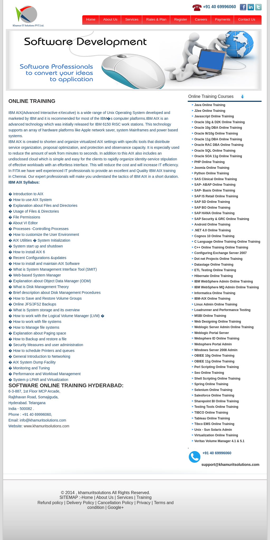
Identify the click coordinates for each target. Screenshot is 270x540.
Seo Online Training (209, 373)
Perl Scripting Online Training (216, 367)
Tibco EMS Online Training (214, 424)
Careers (201, 19)
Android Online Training (212, 224)
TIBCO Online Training (211, 412)
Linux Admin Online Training (215, 304)
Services (131, 19)
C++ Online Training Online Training (221, 247)
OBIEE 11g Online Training (214, 361)
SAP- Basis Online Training (214, 190)
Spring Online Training (211, 384)
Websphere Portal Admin (213, 344)
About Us (110, 19)
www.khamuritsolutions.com (46, 426)
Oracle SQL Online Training (214, 150)
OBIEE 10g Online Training (214, 355)
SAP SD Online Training (212, 202)
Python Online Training (211, 173)
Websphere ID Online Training (216, 338)
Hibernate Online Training (213, 276)
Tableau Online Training (212, 418)
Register (180, 19)
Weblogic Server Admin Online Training (224, 327)
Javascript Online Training (214, 116)
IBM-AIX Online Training (212, 298)
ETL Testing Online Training (215, 270)
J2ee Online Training (209, 111)
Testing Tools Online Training (216, 407)
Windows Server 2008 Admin (216, 350)
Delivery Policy (80, 502)
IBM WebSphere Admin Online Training (223, 281)
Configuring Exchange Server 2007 (220, 253)
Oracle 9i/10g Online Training (216, 133)
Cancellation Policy (115, 502)
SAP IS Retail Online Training (216, 196)
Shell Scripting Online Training (217, 378)
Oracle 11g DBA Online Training (218, 139)
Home (90, 19)
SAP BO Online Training (212, 207)
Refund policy (50, 502)
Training (144, 497)
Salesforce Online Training (214, 395)
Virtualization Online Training (216, 435)
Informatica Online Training (214, 293)
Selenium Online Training (213, 390)
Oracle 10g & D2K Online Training (219, 122)
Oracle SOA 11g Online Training (218, 156)
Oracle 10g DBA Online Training (218, 128)
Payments (222, 19)
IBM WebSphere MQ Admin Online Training (226, 287)
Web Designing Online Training (217, 321)
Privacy (143, 502)
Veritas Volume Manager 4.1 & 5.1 (219, 441)
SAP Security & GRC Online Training (221, 219)
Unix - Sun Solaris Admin (213, 430)
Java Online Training (209, 105)
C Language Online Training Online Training (227, 241)
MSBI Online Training (210, 316)
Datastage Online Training (213, 264)
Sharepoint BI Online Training (216, 401)
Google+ (116, 507)
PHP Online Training (209, 162)
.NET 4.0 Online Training (212, 230)
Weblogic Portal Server (211, 333)
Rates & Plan (156, 19)
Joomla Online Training (211, 168)
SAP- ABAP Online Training (214, 185)
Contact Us (246, 19)
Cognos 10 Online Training (214, 236)
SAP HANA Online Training (214, 213)
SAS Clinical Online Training (215, 179)
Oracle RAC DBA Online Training (218, 145)
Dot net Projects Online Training (218, 259)
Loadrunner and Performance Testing (222, 310)
